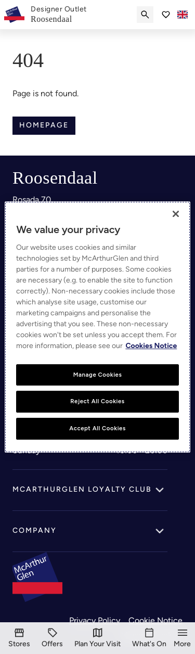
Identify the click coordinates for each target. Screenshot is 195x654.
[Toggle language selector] (182, 14)
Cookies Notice (151, 345)
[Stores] (19, 638)
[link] (59, 14)
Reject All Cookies (97, 401)
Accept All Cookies (97, 428)
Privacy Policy (94, 620)
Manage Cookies (97, 374)
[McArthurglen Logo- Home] (14, 14)
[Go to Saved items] (166, 14)
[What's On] (149, 638)
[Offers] (52, 638)
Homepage (44, 125)
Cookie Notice (155, 620)
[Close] (175, 213)
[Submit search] (145, 14)
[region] (97, 327)
